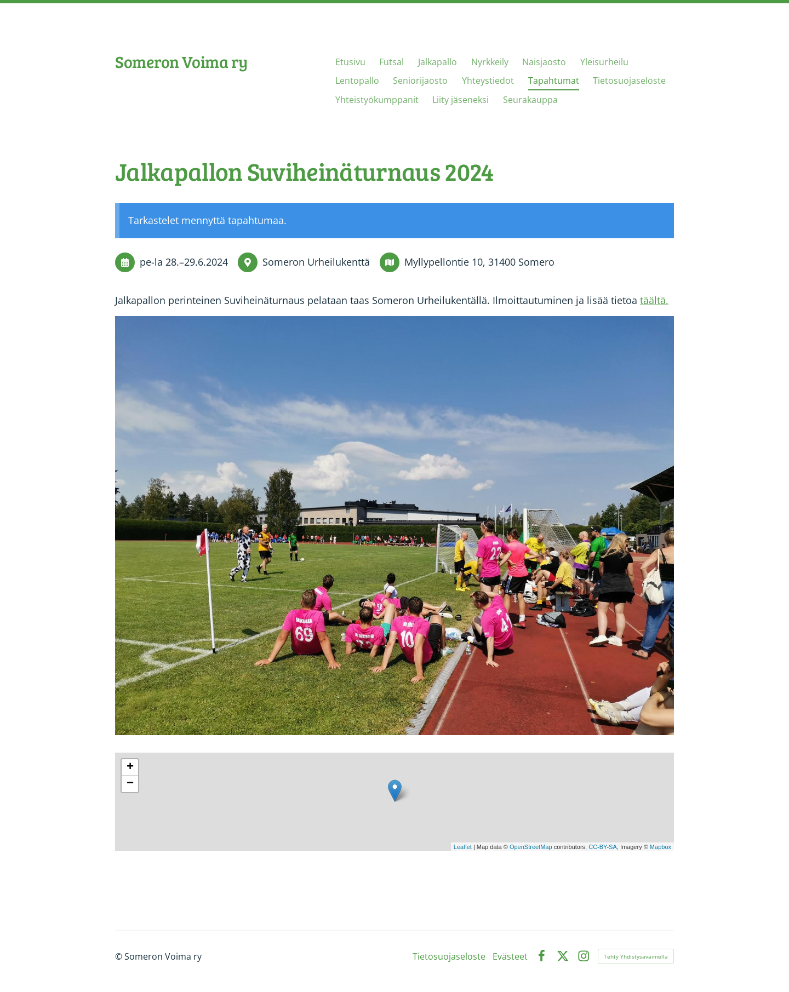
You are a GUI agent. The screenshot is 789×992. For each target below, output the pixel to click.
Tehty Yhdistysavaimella (636, 956)
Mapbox (660, 847)
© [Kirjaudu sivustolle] (119, 956)
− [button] (130, 784)
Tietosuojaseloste (449, 956)
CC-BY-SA (602, 847)
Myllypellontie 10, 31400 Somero (479, 261)
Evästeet (510, 956)
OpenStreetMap (531, 847)
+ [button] (130, 767)
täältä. (654, 300)
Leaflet (463, 847)
